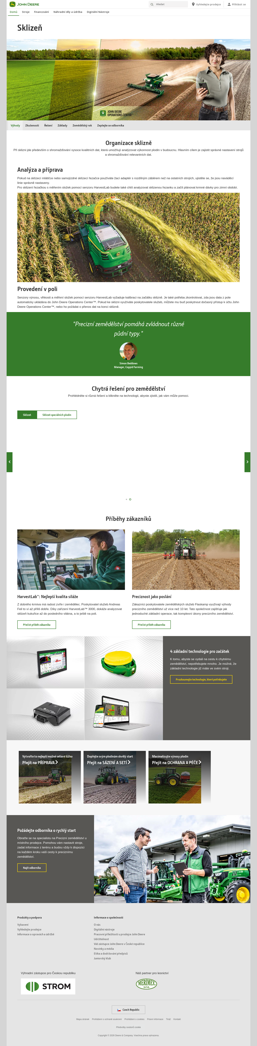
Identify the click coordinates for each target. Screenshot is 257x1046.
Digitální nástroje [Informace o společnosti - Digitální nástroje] (104, 929)
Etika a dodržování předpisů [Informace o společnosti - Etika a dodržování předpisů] (111, 953)
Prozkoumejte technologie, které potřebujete (204, 680)
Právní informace (155, 1019)
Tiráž (168, 1019)
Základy (62, 125)
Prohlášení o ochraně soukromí (107, 1019)
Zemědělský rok (82, 125)
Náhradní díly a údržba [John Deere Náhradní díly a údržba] (68, 12)
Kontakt (177, 1019)
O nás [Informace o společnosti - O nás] (97, 924)
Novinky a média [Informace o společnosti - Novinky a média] (104, 948)
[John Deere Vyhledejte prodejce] (206, 4)
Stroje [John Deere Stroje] (25, 12)
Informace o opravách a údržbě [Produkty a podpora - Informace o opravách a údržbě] (35, 934)
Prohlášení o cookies (134, 1019)
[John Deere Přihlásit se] (236, 4)
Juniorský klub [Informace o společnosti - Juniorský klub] (102, 958)
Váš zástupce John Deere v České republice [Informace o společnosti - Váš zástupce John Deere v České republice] (119, 943)
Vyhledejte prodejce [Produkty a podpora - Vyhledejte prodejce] (29, 929)
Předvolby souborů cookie (128, 1027)
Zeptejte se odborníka (110, 125)
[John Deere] (26, 4)
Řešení (48, 125)
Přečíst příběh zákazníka (39, 626)
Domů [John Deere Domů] (13, 12)
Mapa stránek (82, 1019)
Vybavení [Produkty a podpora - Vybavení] (22, 924)
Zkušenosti (32, 125)
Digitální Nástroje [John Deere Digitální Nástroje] (98, 12)
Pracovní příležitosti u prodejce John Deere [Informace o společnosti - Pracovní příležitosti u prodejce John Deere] (119, 934)
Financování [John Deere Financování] (41, 12)
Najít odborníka (34, 868)
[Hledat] (168, 4)
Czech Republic (128, 1009)
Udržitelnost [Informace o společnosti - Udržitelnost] (101, 938)
